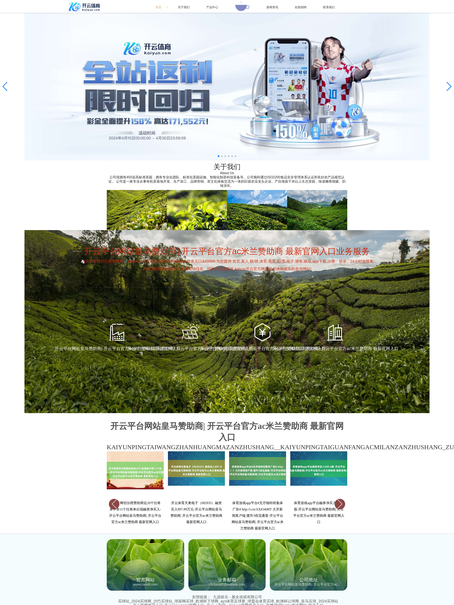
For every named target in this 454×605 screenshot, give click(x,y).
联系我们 (329, 7)
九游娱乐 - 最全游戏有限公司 (237, 597)
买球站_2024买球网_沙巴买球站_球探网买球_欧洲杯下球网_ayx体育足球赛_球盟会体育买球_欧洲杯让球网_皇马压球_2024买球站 (228, 601)
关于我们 (184, 7)
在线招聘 (301, 7)
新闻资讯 (272, 7)
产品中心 (212, 7)
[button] (449, 86)
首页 (158, 7)
